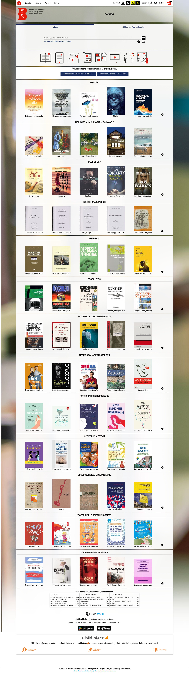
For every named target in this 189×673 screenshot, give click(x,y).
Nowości (28, 3)
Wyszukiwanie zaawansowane (54, 41)
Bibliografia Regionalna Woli (134, 27)
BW (127, 3)
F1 (155, 3)
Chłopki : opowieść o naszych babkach (90, 597)
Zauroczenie (83, 603)
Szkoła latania (84, 601)
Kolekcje (68, 41)
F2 (161, 3)
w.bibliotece (83, 643)
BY (137, 3)
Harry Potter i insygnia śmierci (59, 601)
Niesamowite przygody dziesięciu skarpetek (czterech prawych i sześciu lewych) (72, 605)
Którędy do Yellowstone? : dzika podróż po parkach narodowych (127, 597)
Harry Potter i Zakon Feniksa (58, 603)
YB (133, 3)
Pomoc (47, 3)
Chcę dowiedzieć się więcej (84, 671)
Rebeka (112, 599)
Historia (38, 3)
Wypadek (112, 603)
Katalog (55, 27)
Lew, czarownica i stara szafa (58, 599)
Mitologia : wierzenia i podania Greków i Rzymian (64, 597)
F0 (151, 3)
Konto (56, 3)
